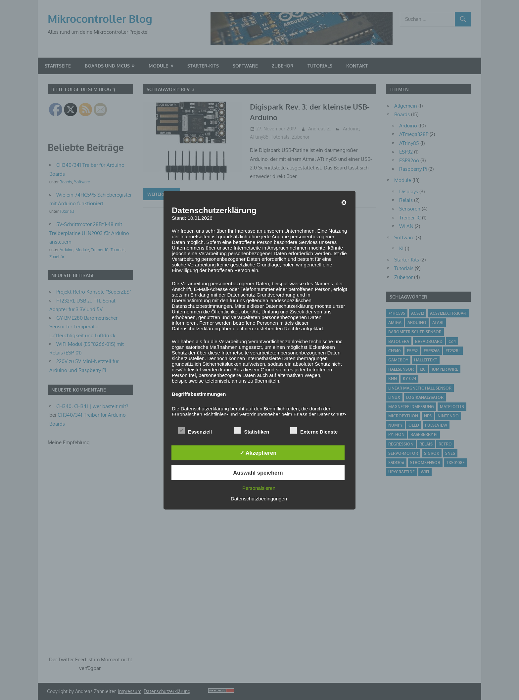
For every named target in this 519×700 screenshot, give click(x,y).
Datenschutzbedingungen (259, 498)
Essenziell (195, 431)
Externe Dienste (314, 431)
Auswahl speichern (258, 473)
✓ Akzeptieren (258, 453)
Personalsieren (258, 487)
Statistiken (251, 431)
